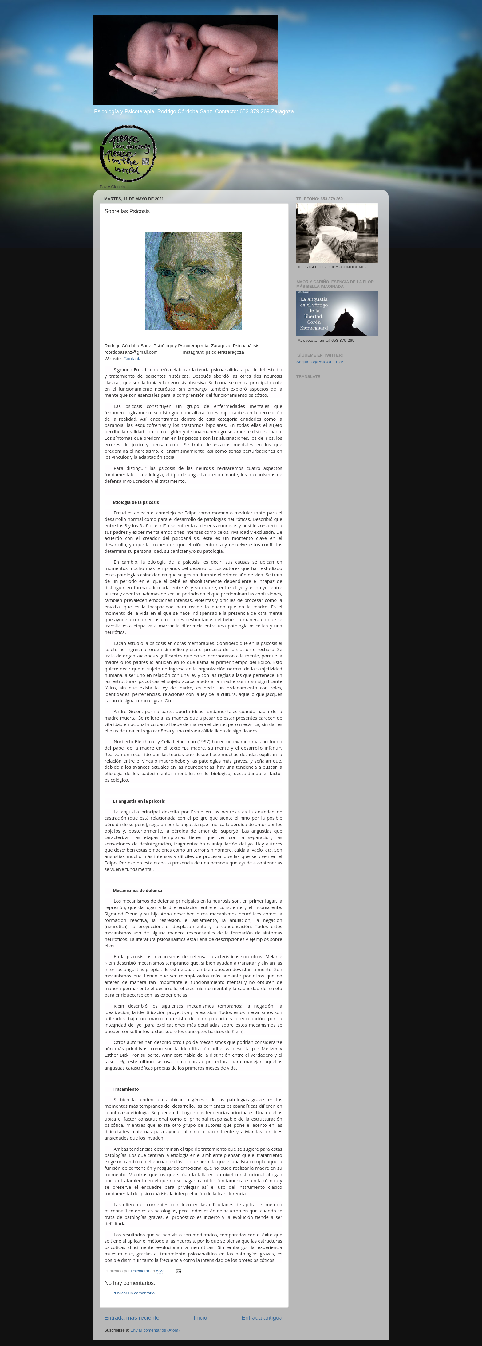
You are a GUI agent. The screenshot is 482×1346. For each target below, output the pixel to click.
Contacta (133, 358)
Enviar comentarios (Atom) (155, 1330)
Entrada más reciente (132, 1317)
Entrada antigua (262, 1317)
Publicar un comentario (133, 1293)
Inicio (200, 1317)
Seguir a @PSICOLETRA (319, 362)
